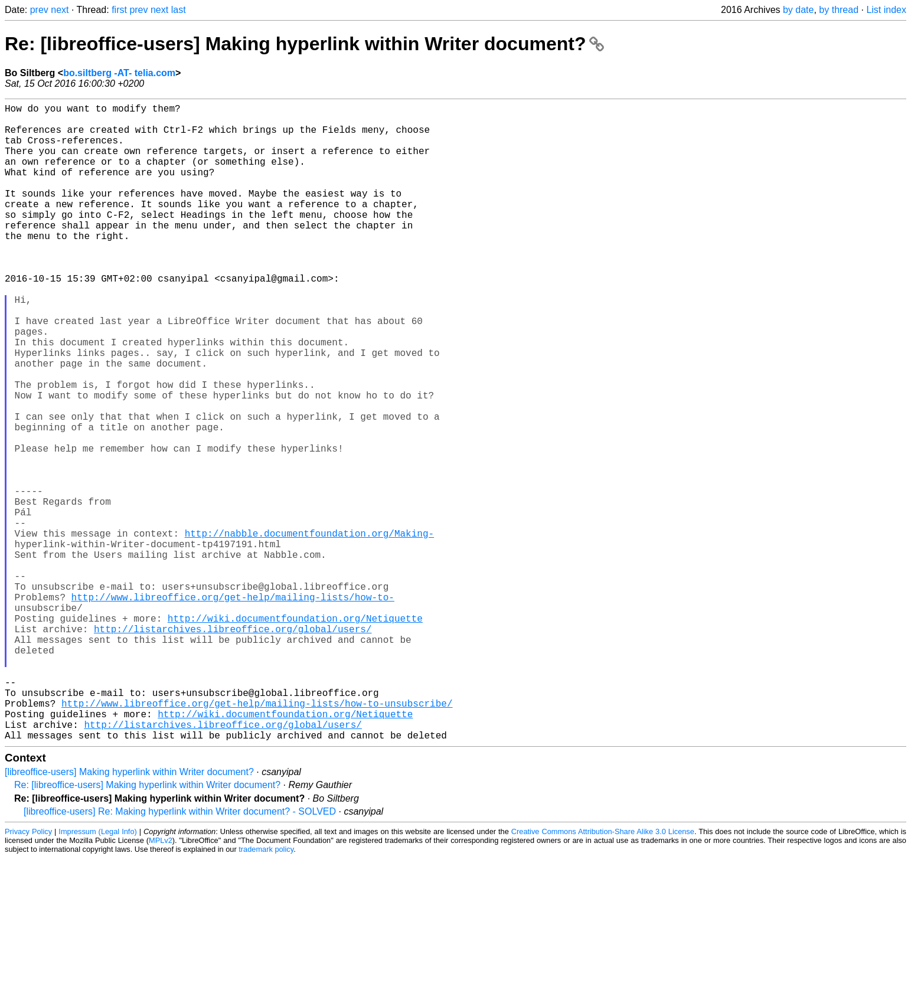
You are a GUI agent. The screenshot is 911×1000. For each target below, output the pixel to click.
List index (886, 10)
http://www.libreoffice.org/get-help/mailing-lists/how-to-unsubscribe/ (256, 837)
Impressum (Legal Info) (97, 973)
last (178, 10)
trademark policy (266, 990)
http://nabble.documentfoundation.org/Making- (309, 629)
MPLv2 (160, 982)
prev (39, 10)
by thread (838, 10)
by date (798, 10)
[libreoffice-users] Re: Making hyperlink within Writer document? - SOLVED (180, 953)
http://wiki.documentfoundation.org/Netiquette (295, 733)
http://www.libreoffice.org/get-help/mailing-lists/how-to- (232, 707)
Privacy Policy (28, 973)
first (119, 10)
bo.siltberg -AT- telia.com (119, 73)
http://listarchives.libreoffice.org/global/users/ (232, 746)
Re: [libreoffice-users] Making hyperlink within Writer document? (304, 43)
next (59, 10)
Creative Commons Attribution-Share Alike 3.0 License (602, 973)
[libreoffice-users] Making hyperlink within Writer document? (129, 914)
